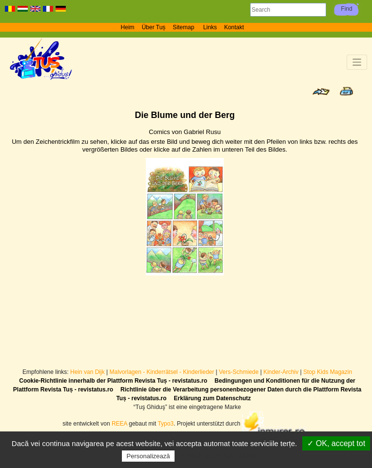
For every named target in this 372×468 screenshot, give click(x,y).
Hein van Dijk (87, 372)
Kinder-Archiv (281, 372)
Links (210, 27)
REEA (119, 423)
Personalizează (148, 456)
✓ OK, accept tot (336, 443)
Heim (128, 27)
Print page (346, 91)
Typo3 (165, 423)
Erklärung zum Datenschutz (212, 398)
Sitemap (184, 27)
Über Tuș (154, 27)
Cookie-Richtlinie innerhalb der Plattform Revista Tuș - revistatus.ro (113, 380)
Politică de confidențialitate (220, 456)
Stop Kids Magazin (327, 372)
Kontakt (234, 27)
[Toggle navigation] (357, 62)
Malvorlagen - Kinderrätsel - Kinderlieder (161, 372)
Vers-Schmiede (238, 372)
